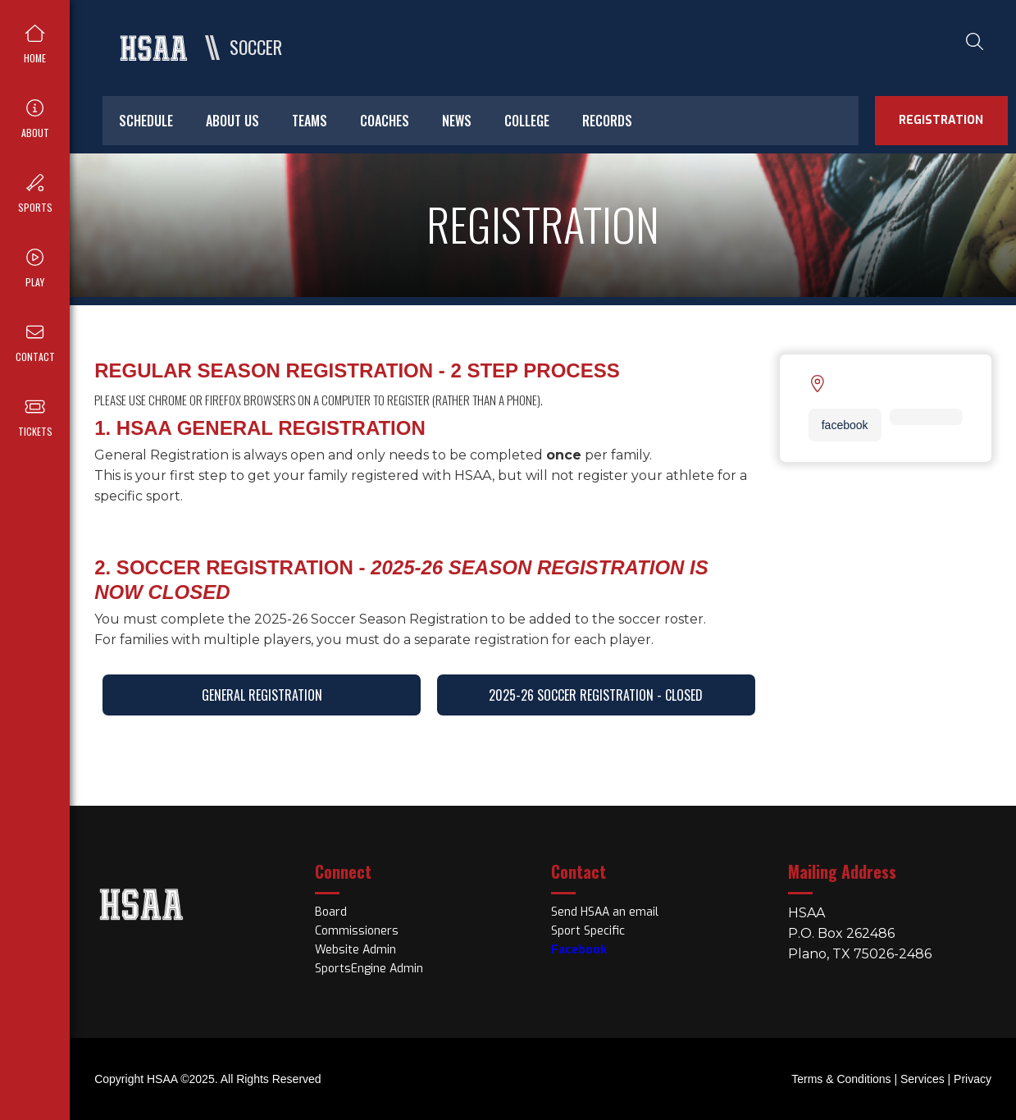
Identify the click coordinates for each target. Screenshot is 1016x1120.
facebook (845, 425)
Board (331, 912)
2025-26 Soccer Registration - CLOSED (596, 695)
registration (941, 120)
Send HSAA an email (604, 912)
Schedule (146, 120)
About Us (232, 120)
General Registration (262, 695)
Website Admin (355, 950)
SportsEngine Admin (369, 968)
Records (607, 120)
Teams (309, 120)
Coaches (384, 120)
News (457, 120)
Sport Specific (588, 931)
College (526, 120)
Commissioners (357, 931)
